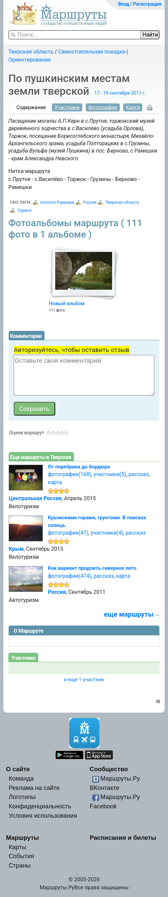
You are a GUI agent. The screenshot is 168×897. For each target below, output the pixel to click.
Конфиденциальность (40, 806)
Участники (67, 107)
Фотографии (102, 107)
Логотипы (22, 796)
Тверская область (31, 52)
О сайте (18, 769)
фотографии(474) (69, 576)
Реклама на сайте (34, 787)
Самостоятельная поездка (91, 52)
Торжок (24, 210)
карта (55, 482)
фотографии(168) (69, 474)
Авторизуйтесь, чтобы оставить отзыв (72, 350)
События (21, 856)
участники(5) (110, 474)
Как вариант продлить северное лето (92, 568)
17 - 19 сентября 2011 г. (120, 93)
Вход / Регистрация (139, 4)
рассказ (139, 474)
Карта (133, 107)
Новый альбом (67, 303)
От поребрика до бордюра (79, 467)
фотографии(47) (68, 533)
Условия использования (43, 815)
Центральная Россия (35, 498)
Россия (89, 202)
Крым (16, 549)
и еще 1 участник (84, 680)
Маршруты (22, 837)
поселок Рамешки (57, 202)
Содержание (31, 107)
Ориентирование (29, 60)
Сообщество (109, 769)
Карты (17, 846)
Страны (20, 865)
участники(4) (107, 533)
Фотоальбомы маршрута (75, 228)
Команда (21, 778)
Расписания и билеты (123, 837)
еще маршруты (129, 614)
